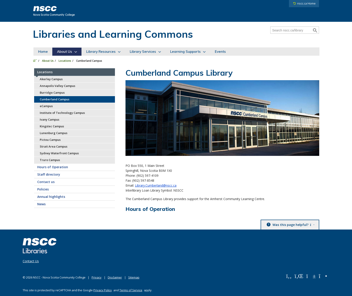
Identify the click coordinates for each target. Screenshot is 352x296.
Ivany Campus (49, 119)
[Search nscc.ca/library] (291, 30)
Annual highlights (51, 196)
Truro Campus (50, 160)
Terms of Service (130, 290)
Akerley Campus (51, 79)
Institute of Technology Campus (62, 113)
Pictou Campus (50, 140)
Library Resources (101, 51)
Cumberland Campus (54, 99)
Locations (65, 61)
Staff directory (48, 174)
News (41, 204)
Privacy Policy (102, 290)
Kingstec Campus (52, 126)
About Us (64, 51)
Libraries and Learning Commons (113, 34)
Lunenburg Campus (53, 133)
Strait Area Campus (53, 146)
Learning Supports (185, 51)
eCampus (46, 106)
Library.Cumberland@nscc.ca (155, 185)
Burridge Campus (52, 93)
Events (220, 51)
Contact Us (31, 261)
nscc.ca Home (306, 3)
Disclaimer (115, 277)
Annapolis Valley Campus (57, 86)
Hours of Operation (52, 167)
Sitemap (133, 277)
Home (43, 51)
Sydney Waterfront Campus (59, 153)
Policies (43, 189)
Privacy (96, 277)
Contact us (46, 182)
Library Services (143, 51)
